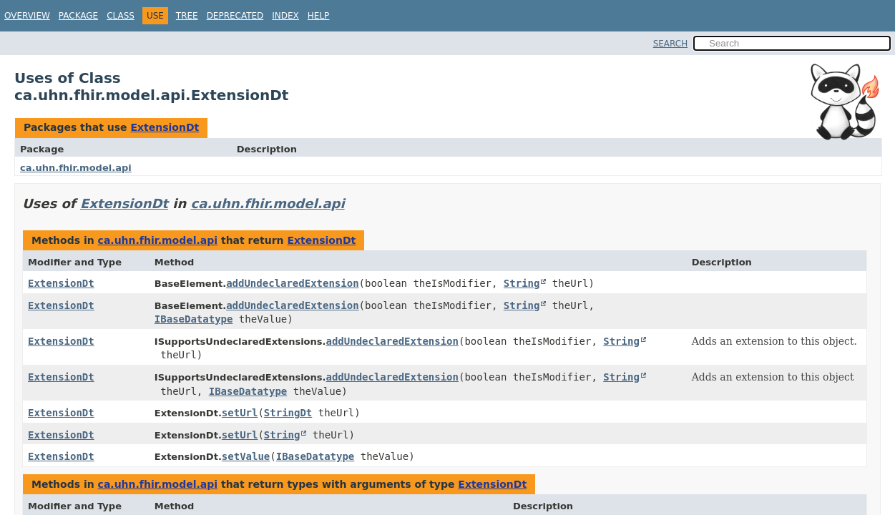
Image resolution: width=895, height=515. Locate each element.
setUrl (240, 412)
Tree (187, 16)
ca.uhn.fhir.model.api (76, 167)
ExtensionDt (164, 127)
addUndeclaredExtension (292, 283)
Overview (27, 16)
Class (121, 16)
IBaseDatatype (194, 319)
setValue (246, 456)
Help (319, 16)
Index (285, 16)
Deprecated (235, 16)
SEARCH (670, 44)
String (522, 283)
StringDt (288, 412)
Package (78, 16)
